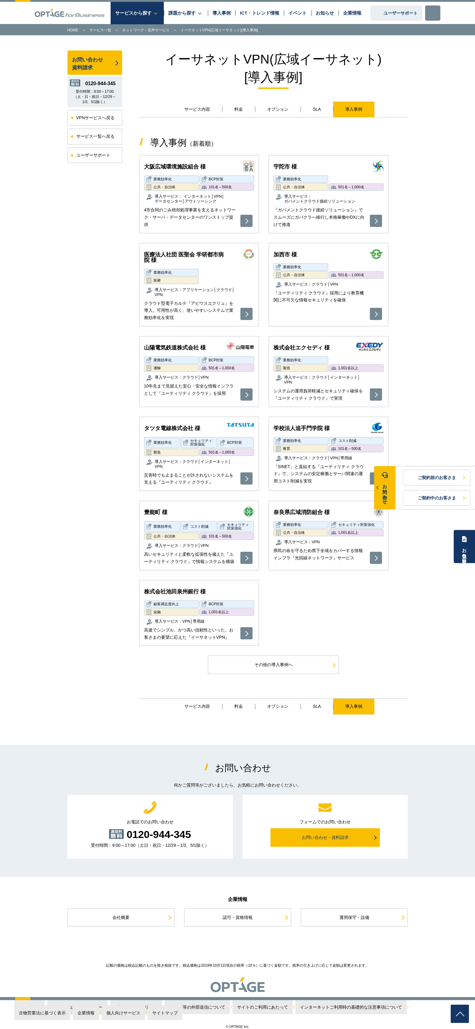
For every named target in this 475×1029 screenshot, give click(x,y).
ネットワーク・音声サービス (146, 30)
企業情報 (352, 13)
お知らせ (325, 13)
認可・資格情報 (238, 917)
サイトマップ (429, 1007)
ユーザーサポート (401, 13)
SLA (317, 109)
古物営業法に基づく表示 (343, 1007)
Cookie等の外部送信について (165, 1007)
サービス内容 (197, 109)
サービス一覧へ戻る (95, 136)
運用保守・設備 (354, 917)
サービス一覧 (100, 30)
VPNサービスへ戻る (95, 117)
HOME (72, 30)
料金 (238, 109)
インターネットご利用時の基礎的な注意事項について (279, 1007)
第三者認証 (44, 1007)
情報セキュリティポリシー (78, 1007)
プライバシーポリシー (121, 1007)
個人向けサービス (400, 1007)
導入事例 (221, 13)
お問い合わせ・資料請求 (325, 837)
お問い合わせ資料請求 (87, 64)
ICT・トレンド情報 (259, 13)
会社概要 (120, 917)
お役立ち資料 (464, 550)
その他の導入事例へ (273, 664)
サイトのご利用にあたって (213, 1007)
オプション (277, 109)
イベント (297, 13)
